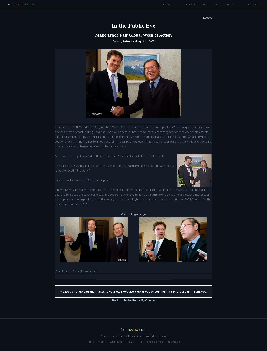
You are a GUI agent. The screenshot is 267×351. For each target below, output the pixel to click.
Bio (218, 4)
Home (90, 342)
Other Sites (234, 4)
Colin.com (20, 4)
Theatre (191, 4)
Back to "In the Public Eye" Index (134, 300)
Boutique (254, 4)
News (206, 4)
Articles (116, 342)
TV (178, 4)
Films (167, 4)
